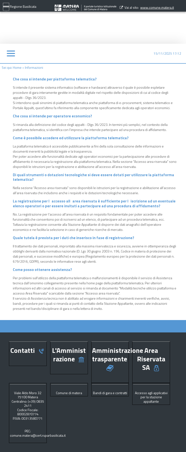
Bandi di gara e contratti (110, 392)
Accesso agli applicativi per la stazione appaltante (151, 397)
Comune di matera (69, 392)
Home (17, 67)
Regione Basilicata (19, 7)
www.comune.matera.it (157, 7)
